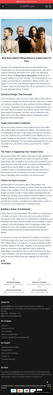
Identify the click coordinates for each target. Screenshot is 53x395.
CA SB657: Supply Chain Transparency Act (15, 337)
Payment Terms (6, 350)
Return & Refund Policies (9, 353)
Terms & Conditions (7, 328)
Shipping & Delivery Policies (10, 347)
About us (4, 325)
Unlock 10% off (49, 385)
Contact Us (5, 356)
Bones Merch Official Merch (26, 75)
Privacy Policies (6, 331)
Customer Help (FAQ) (8, 359)
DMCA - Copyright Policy (9, 334)
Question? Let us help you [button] (43, 392)
